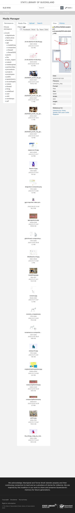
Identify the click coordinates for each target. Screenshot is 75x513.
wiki (7, 96)
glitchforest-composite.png (33, 238)
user (7, 94)
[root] (7, 33)
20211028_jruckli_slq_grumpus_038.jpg (37, 131)
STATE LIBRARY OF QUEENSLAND (37, 2)
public (8, 77)
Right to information (9, 503)
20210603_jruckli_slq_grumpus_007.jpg (37, 77)
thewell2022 (12, 52)
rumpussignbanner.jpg (33, 384)
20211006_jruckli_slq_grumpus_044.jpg (37, 95)
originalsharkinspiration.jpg (33, 369)
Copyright (5, 499)
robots (8, 84)
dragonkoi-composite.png (33, 187)
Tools (68, 8)
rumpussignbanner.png (33, 399)
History (62, 23)
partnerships (10, 67)
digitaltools (10, 35)
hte (7, 57)
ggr (7, 43)
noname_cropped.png (33, 314)
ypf (7, 101)
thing (8, 89)
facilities (9, 40)
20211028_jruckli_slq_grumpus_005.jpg (37, 113)
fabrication (10, 38)
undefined (10, 91)
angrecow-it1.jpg (33, 150)
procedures (10, 69)
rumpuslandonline (14, 47)
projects (9, 72)
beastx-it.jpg (33, 168)
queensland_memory (13, 79)
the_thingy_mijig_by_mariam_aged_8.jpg (38, 436)
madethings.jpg (33, 275)
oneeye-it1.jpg (33, 351)
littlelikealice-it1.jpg (33, 256)
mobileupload (11, 64)
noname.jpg (33, 295)
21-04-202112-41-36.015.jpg (33, 41)
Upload (31, 23)
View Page (6, 13)
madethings (12, 45)
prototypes (10, 74)
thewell (10, 50)
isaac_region (11, 60)
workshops (10, 98)
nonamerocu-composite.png (34, 332)
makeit (8, 62)
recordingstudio (12, 81)
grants (8, 55)
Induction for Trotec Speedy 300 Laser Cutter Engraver (61, 112)
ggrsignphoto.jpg (33, 220)
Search (39, 23)
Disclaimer (13, 499)
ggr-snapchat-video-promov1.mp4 (36, 202)
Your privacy (23, 499)
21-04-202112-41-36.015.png (33, 59)
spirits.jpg (33, 418)
